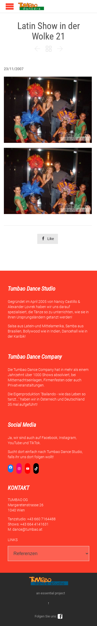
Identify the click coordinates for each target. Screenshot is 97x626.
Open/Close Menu (9, 6)
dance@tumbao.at (27, 529)
